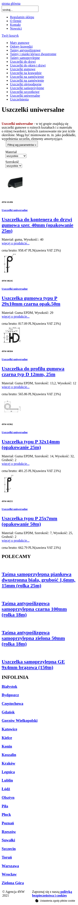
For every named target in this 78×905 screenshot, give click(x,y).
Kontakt (15, 24)
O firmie (15, 21)
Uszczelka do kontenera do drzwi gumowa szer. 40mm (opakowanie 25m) (37, 225)
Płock (6, 814)
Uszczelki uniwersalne (25, 95)
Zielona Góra (13, 883)
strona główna (11, 3)
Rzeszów (9, 831)
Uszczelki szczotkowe (25, 92)
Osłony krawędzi (21, 46)
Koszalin (9, 754)
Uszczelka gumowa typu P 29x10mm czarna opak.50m (31, 300)
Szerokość (12, 162)
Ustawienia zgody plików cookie (55, 900)
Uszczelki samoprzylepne (27, 88)
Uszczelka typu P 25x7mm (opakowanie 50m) (29, 521)
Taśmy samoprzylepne (25, 58)
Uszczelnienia (19, 99)
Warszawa (10, 866)
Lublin (7, 780)
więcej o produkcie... (16, 243)
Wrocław (9, 874)
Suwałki (8, 840)
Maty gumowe (19, 42)
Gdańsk (8, 712)
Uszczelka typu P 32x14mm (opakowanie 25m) (31, 444)
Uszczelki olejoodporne (26, 84)
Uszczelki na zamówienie (27, 76)
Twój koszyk (10, 35)
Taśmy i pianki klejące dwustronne (33, 54)
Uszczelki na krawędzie (26, 73)
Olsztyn (8, 797)
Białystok (9, 686)
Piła (5, 806)
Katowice (9, 729)
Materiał (11, 152)
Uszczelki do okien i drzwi (28, 65)
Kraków (8, 763)
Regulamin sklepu (22, 17)
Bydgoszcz (10, 695)
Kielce (7, 737)
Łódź (6, 789)
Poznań (8, 823)
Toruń (7, 857)
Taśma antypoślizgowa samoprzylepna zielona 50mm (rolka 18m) (33, 638)
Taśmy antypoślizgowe (25, 50)
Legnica (8, 772)
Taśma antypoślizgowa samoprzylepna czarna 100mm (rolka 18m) (34, 609)
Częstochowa (12, 703)
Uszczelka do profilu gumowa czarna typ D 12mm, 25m (33, 371)
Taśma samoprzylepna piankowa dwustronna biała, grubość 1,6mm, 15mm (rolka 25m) (38, 579)
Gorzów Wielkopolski (19, 720)
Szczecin (9, 848)
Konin (7, 746)
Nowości (16, 28)
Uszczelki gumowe (22, 69)
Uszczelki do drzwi (23, 61)
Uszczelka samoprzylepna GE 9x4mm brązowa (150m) (33, 664)
